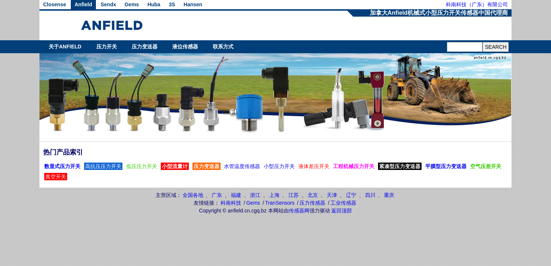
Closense (54, 4)
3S (172, 4)
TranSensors (280, 203)
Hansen (193, 4)
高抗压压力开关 (103, 166)
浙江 (255, 195)
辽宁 (351, 195)
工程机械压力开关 (353, 166)
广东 (217, 195)
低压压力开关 (141, 166)
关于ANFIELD (65, 47)
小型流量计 (175, 166)
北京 (313, 195)
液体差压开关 (313, 166)
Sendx (108, 4)
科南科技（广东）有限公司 (477, 4)
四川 (370, 195)
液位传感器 (185, 47)
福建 (236, 195)
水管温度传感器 (242, 166)
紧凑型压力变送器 (399, 166)
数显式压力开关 (62, 166)
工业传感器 (343, 203)
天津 (332, 195)
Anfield (83, 4)
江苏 (293, 195)
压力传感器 (312, 203)
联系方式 (223, 47)
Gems (132, 4)
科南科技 (231, 203)
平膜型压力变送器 (446, 166)
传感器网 (299, 211)
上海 (274, 195)
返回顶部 (341, 211)
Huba (154, 4)
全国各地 (193, 195)
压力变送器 (144, 47)
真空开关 (55, 177)
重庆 (389, 195)
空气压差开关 (485, 166)
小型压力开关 (279, 166)
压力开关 (106, 47)
